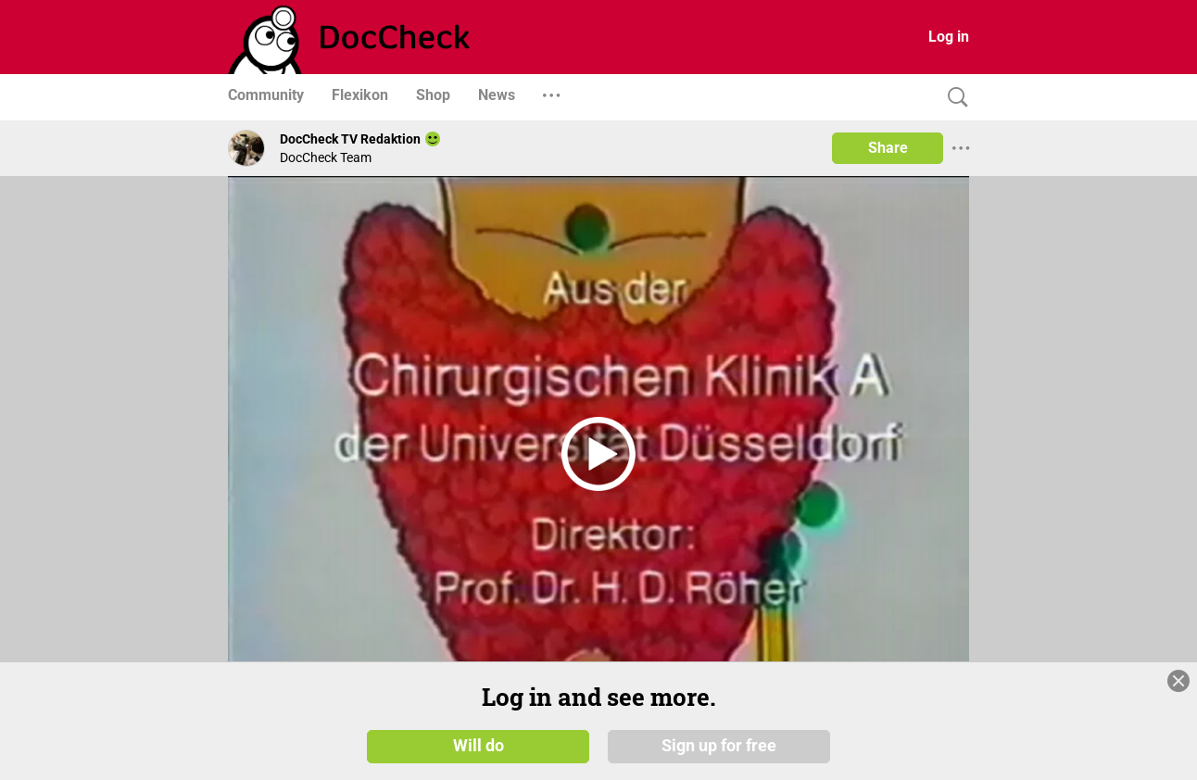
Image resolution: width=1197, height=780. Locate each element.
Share (888, 148)
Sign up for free (719, 745)
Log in (948, 36)
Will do (478, 745)
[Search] (953, 97)
